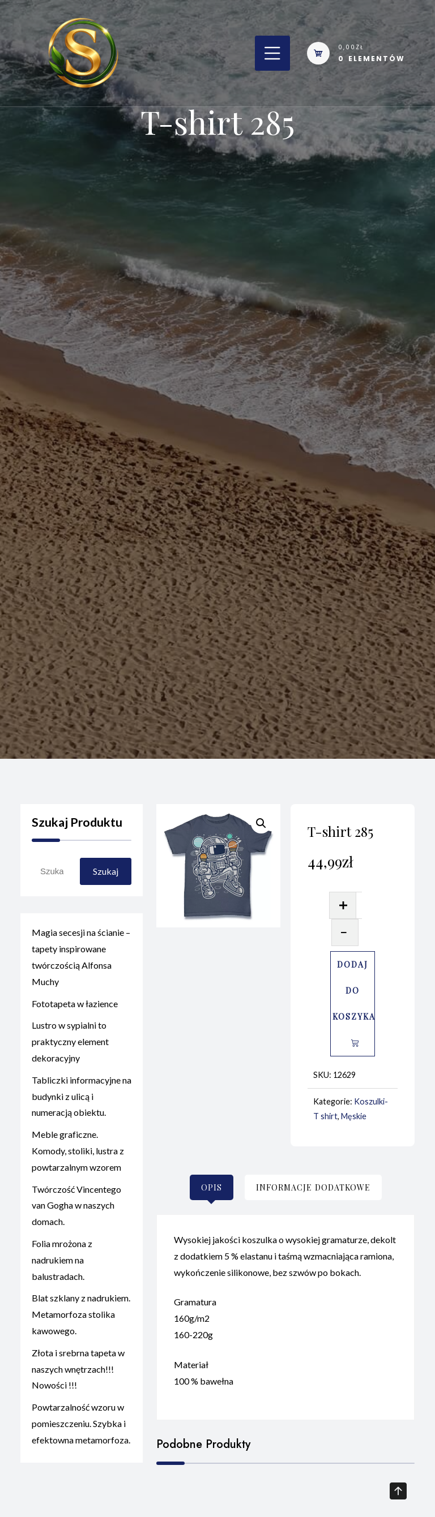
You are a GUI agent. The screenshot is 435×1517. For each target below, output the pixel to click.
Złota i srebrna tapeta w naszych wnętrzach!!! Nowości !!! (78, 1374)
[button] (261, 823)
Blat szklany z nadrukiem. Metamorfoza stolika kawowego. (81, 1320)
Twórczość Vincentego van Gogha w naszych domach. (76, 1210)
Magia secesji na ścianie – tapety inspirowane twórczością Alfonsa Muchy (81, 962)
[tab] (211, 1187)
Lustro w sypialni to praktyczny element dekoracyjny (70, 1047)
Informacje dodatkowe (313, 1187)
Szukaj (105, 871)
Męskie (353, 1116)
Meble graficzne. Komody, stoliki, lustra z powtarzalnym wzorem (78, 1156)
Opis (211, 1187)
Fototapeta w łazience (75, 1008)
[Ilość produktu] (359, 905)
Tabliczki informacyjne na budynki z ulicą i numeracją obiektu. (81, 1102)
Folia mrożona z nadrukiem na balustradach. (62, 1265)
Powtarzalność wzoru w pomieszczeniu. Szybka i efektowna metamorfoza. (81, 1429)
